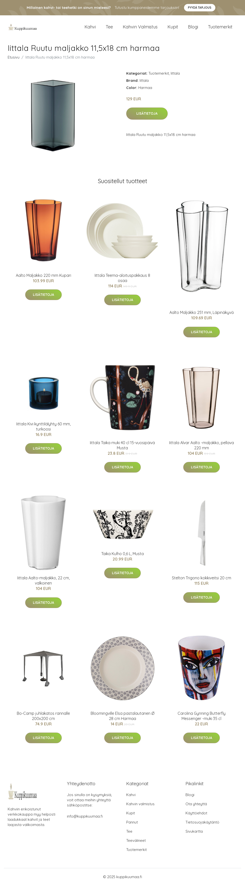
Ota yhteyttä (196, 809)
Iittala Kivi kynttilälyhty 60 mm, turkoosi (43, 432)
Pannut (132, 828)
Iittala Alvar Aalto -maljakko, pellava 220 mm (201, 451)
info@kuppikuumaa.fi (85, 822)
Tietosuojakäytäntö (202, 828)
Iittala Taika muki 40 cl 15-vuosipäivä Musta (122, 451)
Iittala (175, 78)
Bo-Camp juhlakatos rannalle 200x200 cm (43, 721)
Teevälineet (136, 846)
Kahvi (90, 29)
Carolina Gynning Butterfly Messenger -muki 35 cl (201, 721)
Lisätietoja (147, 119)
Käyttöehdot (196, 818)
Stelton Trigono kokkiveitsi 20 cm (201, 583)
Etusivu (14, 62)
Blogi (193, 29)
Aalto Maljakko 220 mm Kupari (43, 280)
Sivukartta (194, 837)
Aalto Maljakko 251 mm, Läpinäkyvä (201, 318)
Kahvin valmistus (140, 29)
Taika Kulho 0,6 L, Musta (122, 559)
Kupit (172, 29)
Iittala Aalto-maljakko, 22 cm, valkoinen (43, 586)
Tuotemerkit (220, 29)
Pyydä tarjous (199, 7)
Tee (109, 29)
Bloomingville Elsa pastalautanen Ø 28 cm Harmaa (122, 721)
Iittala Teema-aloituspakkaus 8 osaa (122, 283)
